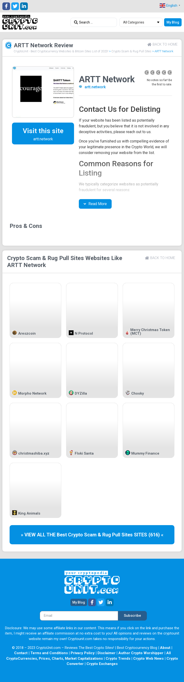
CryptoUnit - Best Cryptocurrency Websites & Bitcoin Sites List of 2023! (61, 51)
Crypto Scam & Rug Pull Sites (131, 51)
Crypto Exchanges (102, 664)
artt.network (95, 87)
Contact (21, 653)
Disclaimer (106, 653)
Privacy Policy (83, 653)
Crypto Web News (148, 658)
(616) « (156, 535)
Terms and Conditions (49, 653)
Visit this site (43, 131)
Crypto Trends (118, 658)
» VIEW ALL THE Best (44, 535)
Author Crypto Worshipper (140, 653)
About (165, 648)
